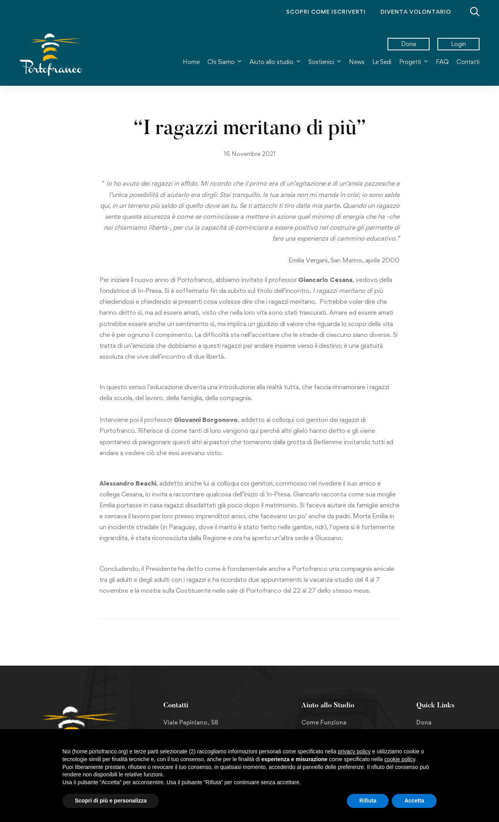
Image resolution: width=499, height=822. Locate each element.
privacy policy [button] (354, 751)
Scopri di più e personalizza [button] (111, 800)
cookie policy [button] (399, 759)
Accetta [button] (414, 800)
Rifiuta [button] (368, 800)
